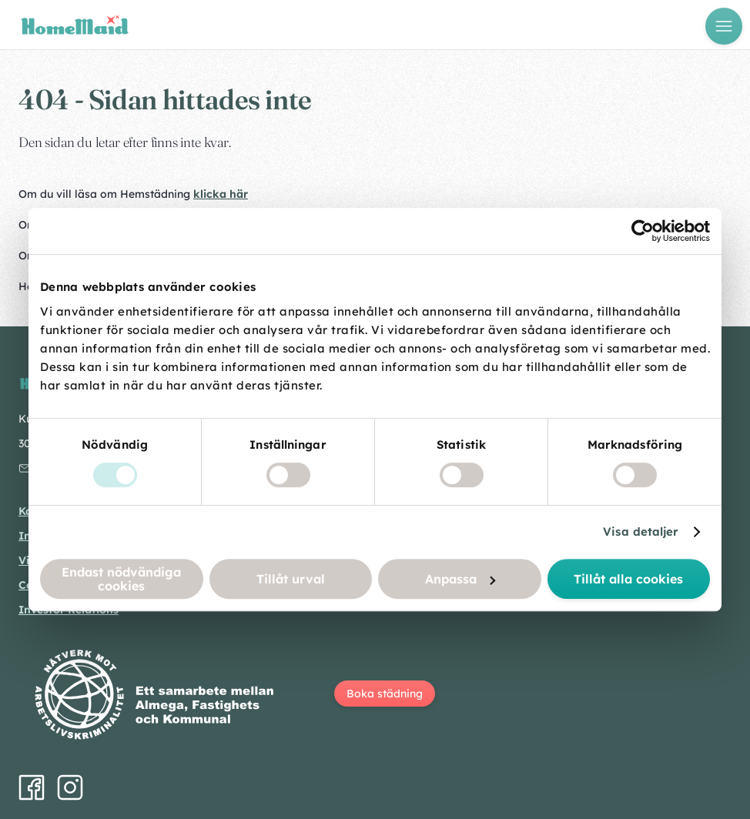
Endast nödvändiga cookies (121, 578)
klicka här (220, 194)
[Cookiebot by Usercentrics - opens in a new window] (642, 230)
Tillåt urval (290, 579)
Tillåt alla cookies (628, 579)
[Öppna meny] (723, 26)
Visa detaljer (640, 531)
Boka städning (385, 693)
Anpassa (460, 579)
